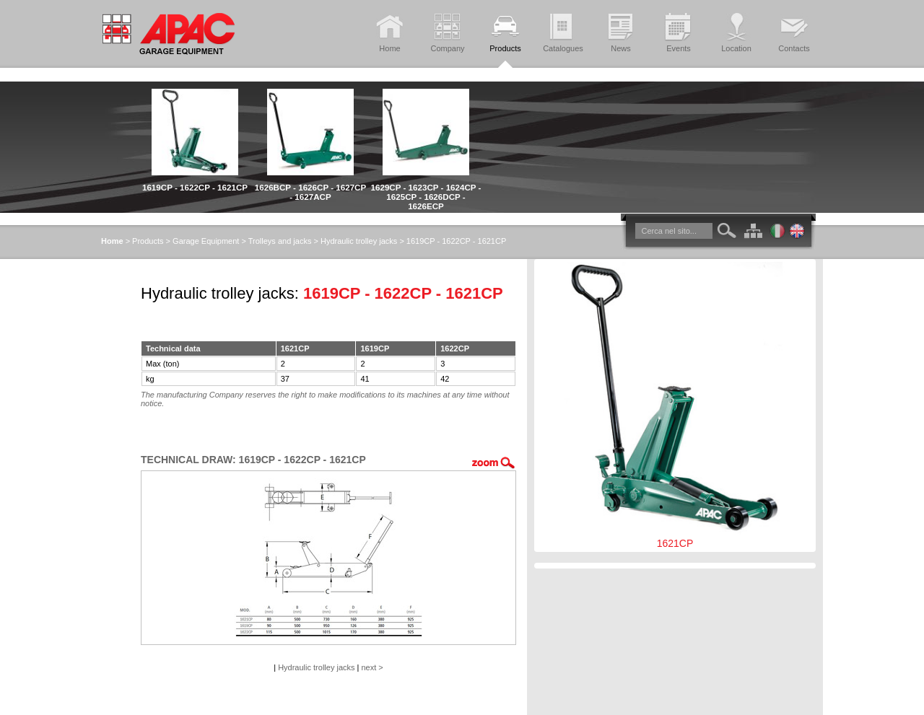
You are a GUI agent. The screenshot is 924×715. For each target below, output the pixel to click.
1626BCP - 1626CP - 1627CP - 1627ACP (310, 192)
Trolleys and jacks (280, 241)
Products (147, 241)
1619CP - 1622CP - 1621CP (195, 187)
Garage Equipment (206, 241)
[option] (195, 137)
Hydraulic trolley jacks (359, 241)
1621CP (675, 405)
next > (372, 667)
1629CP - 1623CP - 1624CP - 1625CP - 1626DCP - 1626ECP (426, 197)
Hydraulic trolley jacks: (220, 293)
